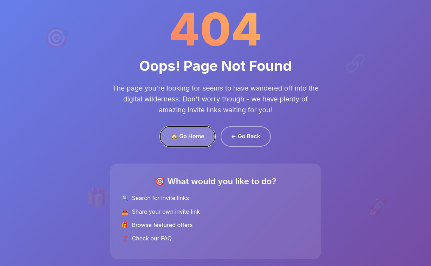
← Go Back (245, 136)
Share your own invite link (166, 211)
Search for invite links (160, 197)
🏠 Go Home (187, 136)
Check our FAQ (152, 238)
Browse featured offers (162, 224)
